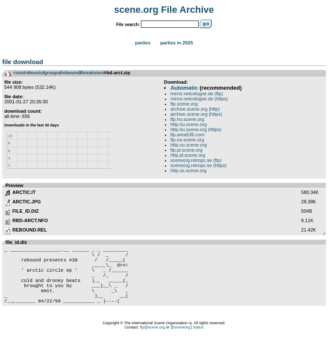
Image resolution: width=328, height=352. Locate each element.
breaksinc (92, 72)
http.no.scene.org (188, 144)
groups (52, 72)
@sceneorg (180, 341)
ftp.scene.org (184, 103)
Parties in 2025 (176, 42)
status (198, 341)
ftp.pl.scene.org (186, 150)
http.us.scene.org (188, 170)
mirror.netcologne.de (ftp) (196, 93)
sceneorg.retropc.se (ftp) (196, 160)
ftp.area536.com (187, 134)
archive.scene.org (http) (195, 108)
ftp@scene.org (152, 341)
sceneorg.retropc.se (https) (198, 165)
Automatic (184, 88)
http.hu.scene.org (188, 124)
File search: (128, 24)
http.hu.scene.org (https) (195, 129)
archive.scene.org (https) (196, 114)
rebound (71, 72)
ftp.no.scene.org (187, 139)
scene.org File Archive (164, 9)
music (36, 72)
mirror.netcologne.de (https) (199, 98)
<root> (20, 72)
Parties (142, 42)
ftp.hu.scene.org (187, 119)
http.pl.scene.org (187, 155)
